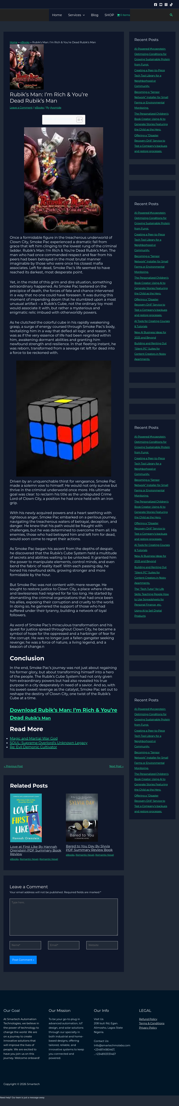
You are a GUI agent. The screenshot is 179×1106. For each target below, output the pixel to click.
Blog (94, 15)
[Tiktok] (171, 4)
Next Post (116, 766)
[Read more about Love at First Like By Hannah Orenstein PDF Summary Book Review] (26, 818)
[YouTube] (160, 4)
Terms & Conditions (151, 1025)
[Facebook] (155, 4)
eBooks (41, 107)
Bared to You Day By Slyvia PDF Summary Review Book (90, 848)
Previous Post (14, 766)
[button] (83, 15)
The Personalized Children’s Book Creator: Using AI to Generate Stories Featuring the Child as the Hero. (151, 124)
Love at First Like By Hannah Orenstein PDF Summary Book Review (35, 850)
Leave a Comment (22, 107)
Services (76, 15)
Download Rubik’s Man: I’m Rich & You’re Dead (63, 713)
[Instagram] (166, 4)
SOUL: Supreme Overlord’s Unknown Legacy (48, 743)
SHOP (109, 15)
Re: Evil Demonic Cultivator (33, 747)
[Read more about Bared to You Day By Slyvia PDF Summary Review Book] (82, 817)
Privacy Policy (148, 1030)
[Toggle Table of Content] (78, 120)
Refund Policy (148, 1021)
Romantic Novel (30, 859)
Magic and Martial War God (34, 739)
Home (57, 15)
